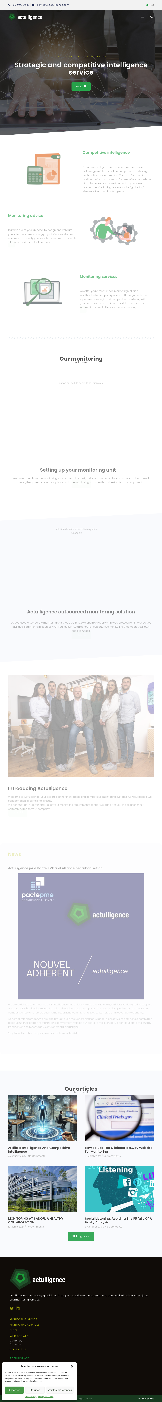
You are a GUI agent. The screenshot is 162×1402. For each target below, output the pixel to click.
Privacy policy (146, 1398)
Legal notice (85, 1398)
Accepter (14, 1390)
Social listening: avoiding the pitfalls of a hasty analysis (118, 1220)
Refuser (35, 1390)
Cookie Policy (30, 1397)
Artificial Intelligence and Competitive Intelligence (39, 1150)
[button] (72, 1366)
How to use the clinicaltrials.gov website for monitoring (119, 1150)
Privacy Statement (45, 1397)
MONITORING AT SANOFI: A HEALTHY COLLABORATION (35, 1220)
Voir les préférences (60, 1390)
